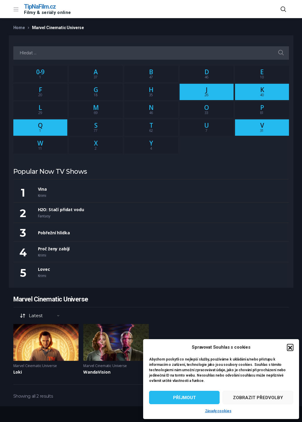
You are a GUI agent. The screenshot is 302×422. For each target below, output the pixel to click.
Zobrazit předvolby (258, 397)
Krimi (42, 195)
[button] (290, 347)
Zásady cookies (218, 411)
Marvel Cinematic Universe (35, 365)
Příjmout (184, 397)
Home (19, 27)
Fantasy (44, 216)
